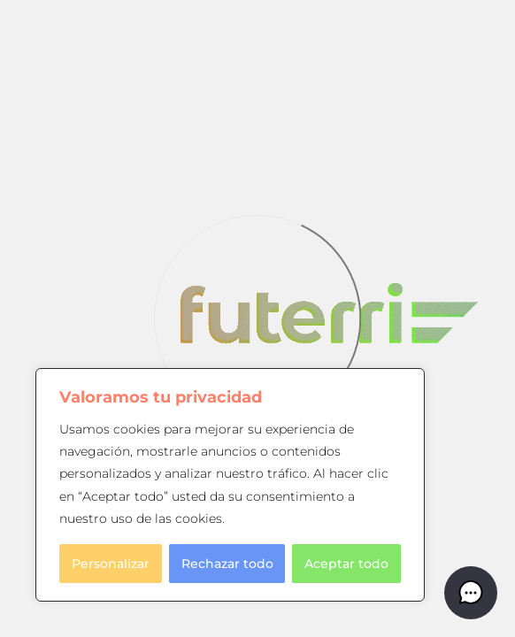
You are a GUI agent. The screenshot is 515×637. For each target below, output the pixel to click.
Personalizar (111, 564)
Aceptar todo (346, 564)
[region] (230, 485)
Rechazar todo (227, 564)
